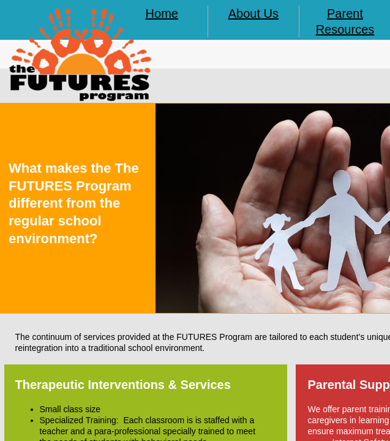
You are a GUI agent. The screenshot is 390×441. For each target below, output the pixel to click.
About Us (253, 13)
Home (162, 13)
